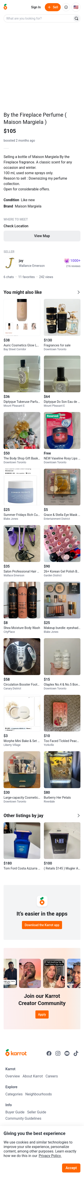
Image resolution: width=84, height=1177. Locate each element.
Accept (71, 1168)
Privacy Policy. (50, 1156)
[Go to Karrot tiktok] (76, 1053)
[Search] (76, 18)
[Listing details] (42, 197)
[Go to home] (5, 7)
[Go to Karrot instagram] (58, 1053)
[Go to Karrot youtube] (67, 1053)
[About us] (66, 7)
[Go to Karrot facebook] (49, 1053)
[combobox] (38, 18)
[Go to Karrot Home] (16, 1053)
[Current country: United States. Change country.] (75, 7)
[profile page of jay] (10, 263)
